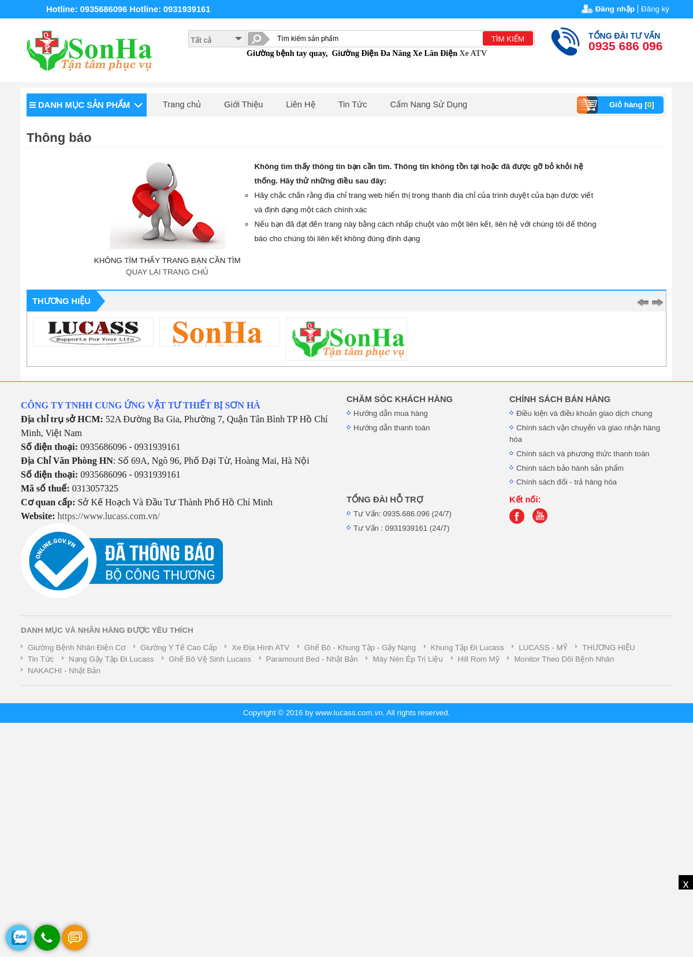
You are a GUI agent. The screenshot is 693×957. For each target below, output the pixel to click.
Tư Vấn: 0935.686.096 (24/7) (402, 513)
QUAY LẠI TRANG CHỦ (167, 272)
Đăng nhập (615, 9)
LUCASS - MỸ (543, 647)
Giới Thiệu (243, 104)
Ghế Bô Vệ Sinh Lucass (210, 659)
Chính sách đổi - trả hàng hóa (566, 482)
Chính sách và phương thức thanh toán (583, 453)
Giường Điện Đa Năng (371, 53)
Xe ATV (473, 53)
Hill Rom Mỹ (479, 659)
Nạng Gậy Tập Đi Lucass (111, 659)
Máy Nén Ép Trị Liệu (407, 659)
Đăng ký (655, 9)
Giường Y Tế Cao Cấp (178, 647)
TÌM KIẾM (507, 39)
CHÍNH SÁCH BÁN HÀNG (559, 399)
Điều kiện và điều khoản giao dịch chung (584, 413)
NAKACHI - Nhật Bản (64, 670)
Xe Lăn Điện (435, 53)
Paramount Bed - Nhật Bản (312, 659)
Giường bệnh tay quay (286, 53)
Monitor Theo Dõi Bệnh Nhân (564, 659)
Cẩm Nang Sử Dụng (429, 104)
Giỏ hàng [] (617, 105)
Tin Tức (352, 104)
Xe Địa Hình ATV (260, 647)
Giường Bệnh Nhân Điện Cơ (76, 647)
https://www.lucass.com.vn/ (109, 516)
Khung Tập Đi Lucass (467, 647)
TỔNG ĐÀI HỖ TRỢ (384, 499)
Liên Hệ (300, 104)
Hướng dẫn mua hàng (390, 413)
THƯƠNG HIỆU (608, 647)
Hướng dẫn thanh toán (391, 427)
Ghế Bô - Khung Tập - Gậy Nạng (360, 647)
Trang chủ (182, 104)
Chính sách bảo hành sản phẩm (570, 468)
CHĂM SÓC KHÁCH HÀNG (399, 399)
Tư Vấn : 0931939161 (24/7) (401, 528)
